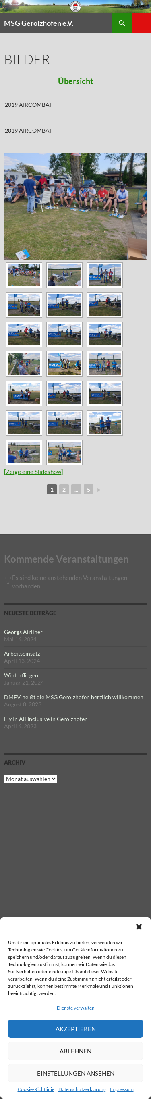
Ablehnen (75, 1051)
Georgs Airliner (23, 631)
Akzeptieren (76, 1029)
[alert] (75, 581)
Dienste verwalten (76, 1008)
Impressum (122, 1089)
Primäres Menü (141, 23)
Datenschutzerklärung (82, 1089)
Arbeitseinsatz (22, 653)
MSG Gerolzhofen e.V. (38, 23)
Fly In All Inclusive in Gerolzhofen (46, 718)
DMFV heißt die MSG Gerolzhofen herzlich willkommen (73, 697)
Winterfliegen (21, 675)
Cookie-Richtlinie (36, 1089)
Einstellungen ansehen (75, 1073)
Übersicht (75, 81)
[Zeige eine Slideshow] (33, 471)
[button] (139, 927)
